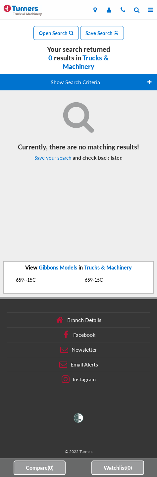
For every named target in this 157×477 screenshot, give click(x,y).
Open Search (56, 33)
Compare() (39, 467)
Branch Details (78, 320)
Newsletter (78, 350)
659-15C (94, 280)
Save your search (52, 158)
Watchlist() (118, 467)
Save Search (102, 33)
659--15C (25, 280)
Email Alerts (78, 364)
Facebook (78, 335)
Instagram (79, 379)
